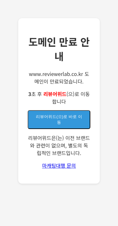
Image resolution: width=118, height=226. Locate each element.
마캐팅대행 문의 (59, 165)
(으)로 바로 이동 (59, 119)
